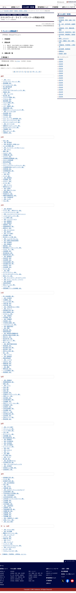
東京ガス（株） (7, 338)
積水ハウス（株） (8, 278)
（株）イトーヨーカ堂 (9, 113)
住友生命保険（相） (8, 263)
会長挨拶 (2, 575)
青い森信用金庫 (7, 88)
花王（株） (6, 142)
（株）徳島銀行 (7, 358)
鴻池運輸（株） (7, 194)
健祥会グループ (7, 188)
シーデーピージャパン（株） (11, 214)
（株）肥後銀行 (7, 441)
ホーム (2, 567)
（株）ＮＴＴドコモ (8, 125)
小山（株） (6, 202)
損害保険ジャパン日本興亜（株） (12, 290)
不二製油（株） (7, 457)
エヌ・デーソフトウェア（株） (12, 122)
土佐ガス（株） (7, 363)
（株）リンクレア (8, 544)
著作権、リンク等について (67, 576)
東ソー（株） (7, 344)
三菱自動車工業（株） (9, 511)
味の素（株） (7, 97)
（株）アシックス (8, 95)
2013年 (61, 91)
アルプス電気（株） (8, 104)
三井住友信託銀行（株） (10, 499)
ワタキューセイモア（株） (10, 552)
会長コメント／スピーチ (52, 570)
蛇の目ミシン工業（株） (10, 239)
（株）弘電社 (7, 190)
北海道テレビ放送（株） (10, 469)
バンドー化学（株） (8, 432)
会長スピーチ (49, 577)
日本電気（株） (7, 400)
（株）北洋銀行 (7, 468)
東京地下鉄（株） (8, 340)
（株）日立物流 (7, 445)
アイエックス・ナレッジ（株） (12, 83)
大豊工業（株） (7, 305)
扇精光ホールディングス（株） (12, 127)
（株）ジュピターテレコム (10, 240)
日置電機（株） (7, 437)
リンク (63, 578)
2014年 (61, 89)
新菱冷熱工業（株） (8, 256)
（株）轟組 (6, 369)
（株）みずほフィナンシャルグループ (13, 491)
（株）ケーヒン (7, 187)
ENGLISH (61, 2)
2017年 (61, 82)
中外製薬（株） (7, 319)
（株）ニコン (7, 387)
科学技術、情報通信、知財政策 (67, 37)
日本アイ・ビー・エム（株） (11, 405)
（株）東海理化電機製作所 (10, 335)
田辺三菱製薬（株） (8, 314)
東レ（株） (6, 354)
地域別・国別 (62, 55)
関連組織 (2, 586)
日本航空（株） (7, 408)
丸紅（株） (6, 486)
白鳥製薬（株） (7, 253)
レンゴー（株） (7, 551)
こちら (18, 63)
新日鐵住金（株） (8, 255)
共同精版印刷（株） (8, 172)
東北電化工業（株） (8, 349)
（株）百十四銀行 (8, 446)
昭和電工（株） (7, 247)
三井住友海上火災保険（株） (11, 495)
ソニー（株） (7, 288)
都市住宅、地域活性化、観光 (67, 34)
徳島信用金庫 (7, 360)
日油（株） (6, 389)
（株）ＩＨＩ (7, 81)
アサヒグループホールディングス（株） (14, 92)
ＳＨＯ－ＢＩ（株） (8, 251)
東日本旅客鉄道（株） (9, 439)
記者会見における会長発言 (51, 575)
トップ (1, 12)
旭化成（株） (7, 90)
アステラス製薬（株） (9, 99)
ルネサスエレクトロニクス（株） (12, 547)
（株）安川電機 (7, 533)
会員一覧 (2, 580)
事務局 (1, 584)
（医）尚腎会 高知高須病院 (10, 242)
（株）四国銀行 (7, 224)
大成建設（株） (7, 301)
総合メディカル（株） (9, 286)
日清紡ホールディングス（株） (12, 396)
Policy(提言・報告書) (8, 12)
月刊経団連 (49, 582)
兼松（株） (6, 153)
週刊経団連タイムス (51, 579)
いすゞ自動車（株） (8, 108)
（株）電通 (6, 330)
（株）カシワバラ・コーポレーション (13, 149)
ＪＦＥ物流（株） (8, 219)
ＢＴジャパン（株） (8, 436)
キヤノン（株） (7, 165)
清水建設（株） (7, 237)
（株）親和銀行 (7, 258)
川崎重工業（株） (8, 156)
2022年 (61, 70)
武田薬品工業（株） (8, 312)
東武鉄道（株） (7, 347)
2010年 (61, 98)
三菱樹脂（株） (7, 514)
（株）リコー (7, 542)
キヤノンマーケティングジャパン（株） (14, 167)
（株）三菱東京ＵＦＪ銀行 (10, 520)
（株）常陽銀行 (7, 246)
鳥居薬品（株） (7, 374)
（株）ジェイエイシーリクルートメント (14, 216)
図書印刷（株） (7, 365)
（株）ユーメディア (8, 536)
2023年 (61, 68)
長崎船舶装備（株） (8, 384)
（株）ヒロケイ (7, 452)
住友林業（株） (7, 269)
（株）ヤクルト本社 (8, 531)
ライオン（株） (7, 538)
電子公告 (2, 582)
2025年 (61, 63)
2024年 (61, 66)
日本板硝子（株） (8, 407)
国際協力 (61, 53)
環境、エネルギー (64, 40)
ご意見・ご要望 (65, 570)
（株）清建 (6, 272)
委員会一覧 (2, 578)
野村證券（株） (7, 421)
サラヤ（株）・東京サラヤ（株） (12, 212)
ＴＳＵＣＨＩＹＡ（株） (10, 326)
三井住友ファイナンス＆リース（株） (13, 500)
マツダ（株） (7, 481)
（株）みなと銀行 (8, 523)
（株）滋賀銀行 (7, 223)
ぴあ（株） (6, 434)
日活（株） (6, 391)
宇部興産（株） (7, 117)
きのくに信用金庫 (8, 162)
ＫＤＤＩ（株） (7, 183)
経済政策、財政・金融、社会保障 (67, 22)
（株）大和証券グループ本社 (11, 308)
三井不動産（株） (8, 506)
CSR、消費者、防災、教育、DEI (67, 43)
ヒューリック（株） (8, 448)
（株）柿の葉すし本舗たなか (11, 146)
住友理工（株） (7, 267)
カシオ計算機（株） (8, 148)
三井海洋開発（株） (8, 493)
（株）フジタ (7, 459)
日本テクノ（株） (8, 414)
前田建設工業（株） (8, 479)
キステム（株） (7, 158)
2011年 (61, 96)
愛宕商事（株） (7, 103)
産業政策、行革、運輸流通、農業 (67, 30)
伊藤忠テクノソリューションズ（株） (13, 111)
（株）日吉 (6, 450)
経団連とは (2, 573)
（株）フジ (6, 453)
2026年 (61, 61)
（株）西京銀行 (7, 210)
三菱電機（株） (7, 518)
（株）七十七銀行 (8, 235)
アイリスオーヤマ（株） (10, 87)
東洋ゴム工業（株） (8, 353)
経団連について (4, 570)
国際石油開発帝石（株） (10, 197)
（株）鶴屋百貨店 (8, 328)
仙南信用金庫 (7, 285)
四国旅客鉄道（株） (8, 228)
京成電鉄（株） (7, 181)
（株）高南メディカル (9, 192)
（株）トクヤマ (7, 361)
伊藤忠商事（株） (8, 110)
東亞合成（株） (7, 331)
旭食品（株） (7, 94)
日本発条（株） (7, 417)
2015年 (61, 87)
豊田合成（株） (7, 370)
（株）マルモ (7, 488)
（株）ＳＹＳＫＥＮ (8, 232)
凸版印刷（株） (7, 367)
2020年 (61, 75)
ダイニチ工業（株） (8, 303)
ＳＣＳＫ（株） (7, 118)
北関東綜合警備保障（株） (10, 160)
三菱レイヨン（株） (8, 521)
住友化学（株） (7, 260)
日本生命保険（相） (8, 410)
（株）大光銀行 (7, 300)
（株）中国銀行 (7, 321)
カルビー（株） (7, 155)
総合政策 (61, 19)
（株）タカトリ (7, 310)
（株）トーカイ (7, 356)
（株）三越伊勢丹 (8, 507)
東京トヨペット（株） (9, 342)
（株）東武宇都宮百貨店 (10, 346)
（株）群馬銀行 (7, 179)
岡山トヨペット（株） (9, 133)
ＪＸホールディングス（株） (11, 217)
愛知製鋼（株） (7, 85)
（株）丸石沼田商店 (8, 484)
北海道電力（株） (8, 471)
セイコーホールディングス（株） (12, 276)
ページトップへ (71, 563)
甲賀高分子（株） (8, 195)
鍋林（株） (6, 385)
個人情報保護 (64, 573)
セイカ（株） (7, 270)
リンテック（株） (8, 545)
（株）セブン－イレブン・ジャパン (13, 281)
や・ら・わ (36, 73)
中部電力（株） (7, 323)
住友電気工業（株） (8, 265)
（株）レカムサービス (9, 549)
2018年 (61, 80)
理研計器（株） (7, 540)
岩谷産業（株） (7, 115)
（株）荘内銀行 (7, 244)
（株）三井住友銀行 (8, 497)
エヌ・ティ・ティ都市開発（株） (12, 120)
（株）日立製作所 (8, 443)
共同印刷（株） (7, 171)
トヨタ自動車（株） (8, 372)
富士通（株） (7, 460)
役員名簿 (2, 577)
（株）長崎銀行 (7, 382)
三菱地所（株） (7, 509)
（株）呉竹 (6, 176)
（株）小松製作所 (8, 199)
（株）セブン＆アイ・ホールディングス (14, 279)
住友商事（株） (7, 262)
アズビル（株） (7, 101)
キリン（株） (7, 174)
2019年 (61, 77)
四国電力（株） (7, 226)
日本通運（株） (7, 412)
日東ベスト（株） (8, 398)
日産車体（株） (7, 394)
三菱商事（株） (7, 516)
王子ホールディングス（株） (11, 129)
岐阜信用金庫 (7, 164)
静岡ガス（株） (7, 230)
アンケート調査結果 (10, 33)
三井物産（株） (7, 504)
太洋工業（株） (7, 307)
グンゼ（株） (7, 178)
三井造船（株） (7, 502)
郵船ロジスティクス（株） (10, 535)
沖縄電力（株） (7, 134)
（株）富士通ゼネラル (9, 462)
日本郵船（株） (7, 403)
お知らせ (48, 585)
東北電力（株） (7, 351)
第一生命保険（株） (8, 298)
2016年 (61, 84)
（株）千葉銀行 (7, 317)
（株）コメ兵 (7, 201)
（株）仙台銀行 (7, 283)
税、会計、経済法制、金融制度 (67, 26)
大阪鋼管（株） (7, 131)
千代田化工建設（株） (9, 324)
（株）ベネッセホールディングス (12, 466)
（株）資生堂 (7, 233)
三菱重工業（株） (8, 513)
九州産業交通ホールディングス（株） (13, 169)
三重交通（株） (7, 490)
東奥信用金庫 (7, 333)
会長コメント (49, 573)
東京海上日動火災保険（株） (11, 337)
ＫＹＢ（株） (7, 185)
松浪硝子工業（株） (8, 483)
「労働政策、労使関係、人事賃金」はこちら (13, 556)
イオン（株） (7, 106)
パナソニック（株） (8, 430)
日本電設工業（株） (8, 415)
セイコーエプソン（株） (10, 274)
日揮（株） (6, 392)
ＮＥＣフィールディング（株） (12, 124)
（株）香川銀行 (7, 144)
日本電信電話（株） (8, 401)
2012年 (61, 94)
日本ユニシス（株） (8, 419)
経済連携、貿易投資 (64, 51)
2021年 (61, 73)
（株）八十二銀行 (8, 429)
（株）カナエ (7, 151)
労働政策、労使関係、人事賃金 (20, 12)
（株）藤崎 (6, 455)
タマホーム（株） (8, 316)
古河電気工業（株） (8, 464)
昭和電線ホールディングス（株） (12, 249)
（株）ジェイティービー (10, 221)
